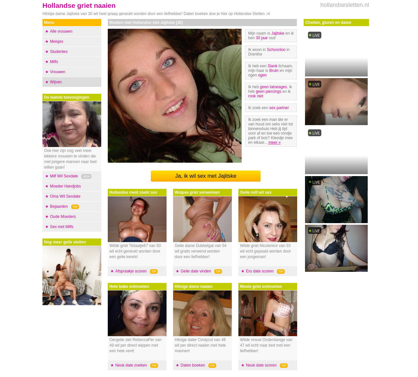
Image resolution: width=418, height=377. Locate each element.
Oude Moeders (63, 216)
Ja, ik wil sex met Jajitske (205, 176)
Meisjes (56, 41)
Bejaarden (59, 206)
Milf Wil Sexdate (64, 176)
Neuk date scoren (261, 365)
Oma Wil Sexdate (65, 196)
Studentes (59, 51)
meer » (274, 142)
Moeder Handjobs (65, 186)
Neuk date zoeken (131, 365)
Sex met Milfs (61, 226)
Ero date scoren (260, 271)
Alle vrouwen (61, 31)
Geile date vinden (196, 271)
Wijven (56, 82)
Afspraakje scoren (131, 271)
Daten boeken (193, 365)
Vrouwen (57, 72)
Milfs (54, 61)
